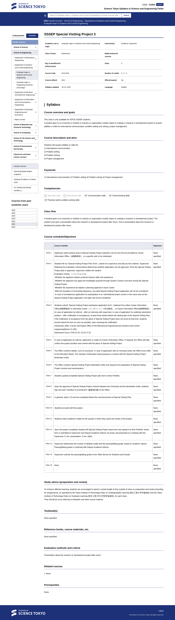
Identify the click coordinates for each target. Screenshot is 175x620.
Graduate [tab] (32, 35)
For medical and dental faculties (22, 189)
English (152, 4)
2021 (46, 21)
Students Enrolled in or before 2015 (25, 180)
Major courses (20, 119)
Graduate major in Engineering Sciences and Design (25, 85)
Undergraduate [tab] (18, 35)
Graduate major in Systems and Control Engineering (24, 75)
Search (159, 4)
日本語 (144, 4)
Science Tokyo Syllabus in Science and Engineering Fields (133, 8)
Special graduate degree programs (23, 172)
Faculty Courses (20, 166)
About (161, 611)
